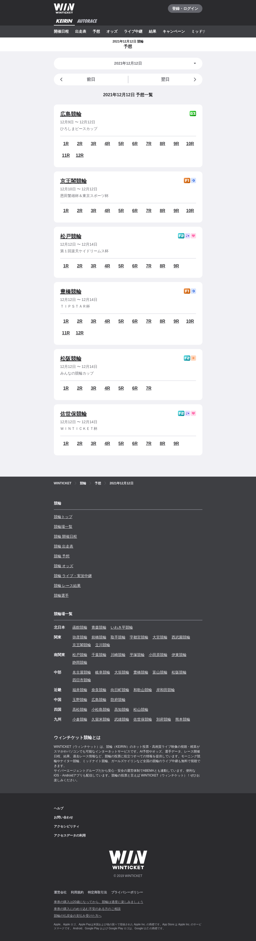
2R (79, 143)
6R (134, 143)
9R (176, 143)
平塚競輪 (137, 655)
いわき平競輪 (122, 627)
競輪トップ (63, 517)
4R (107, 143)
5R (121, 143)
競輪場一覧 (63, 526)
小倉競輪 (79, 719)
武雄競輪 (121, 719)
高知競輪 (121, 709)
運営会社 (60, 892)
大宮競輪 (160, 637)
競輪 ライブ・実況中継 (73, 576)
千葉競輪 (99, 655)
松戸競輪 (70, 236)
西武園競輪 (181, 637)
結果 (152, 31)
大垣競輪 (121, 672)
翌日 (179, 79)
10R (190, 143)
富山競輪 (160, 672)
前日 (76, 79)
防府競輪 (118, 700)
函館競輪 (79, 627)
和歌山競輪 (142, 690)
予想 (96, 31)
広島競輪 (70, 114)
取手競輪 (118, 637)
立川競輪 (102, 645)
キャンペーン (174, 31)
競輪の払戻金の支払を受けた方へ (78, 916)
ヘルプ (58, 808)
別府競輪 (163, 719)
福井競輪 (79, 690)
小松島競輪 (101, 709)
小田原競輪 (158, 655)
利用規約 (77, 892)
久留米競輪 (101, 719)
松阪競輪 (70, 359)
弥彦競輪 (79, 637)
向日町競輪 (120, 690)
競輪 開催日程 (65, 536)
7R (148, 143)
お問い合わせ (63, 817)
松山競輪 (140, 709)
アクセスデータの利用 (70, 835)
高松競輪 (79, 709)
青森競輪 (99, 627)
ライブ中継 (133, 31)
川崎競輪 (118, 655)
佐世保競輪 (73, 414)
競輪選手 (61, 595)
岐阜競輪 (102, 672)
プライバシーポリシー (127, 892)
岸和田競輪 (165, 690)
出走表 (80, 31)
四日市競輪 (81, 680)
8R (162, 143)
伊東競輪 (179, 655)
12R (80, 155)
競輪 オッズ (63, 566)
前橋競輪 (99, 637)
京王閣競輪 (73, 181)
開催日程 (61, 31)
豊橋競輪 (70, 292)
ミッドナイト (202, 31)
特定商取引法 (97, 892)
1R (65, 143)
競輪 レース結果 (67, 585)
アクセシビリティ (66, 826)
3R (93, 143)
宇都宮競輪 (139, 637)
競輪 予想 (62, 556)
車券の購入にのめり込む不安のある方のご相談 (87, 909)
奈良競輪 (99, 690)
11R (66, 155)
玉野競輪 (79, 700)
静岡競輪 (79, 662)
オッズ (112, 31)
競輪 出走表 (63, 546)
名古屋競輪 (81, 672)
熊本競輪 (182, 719)
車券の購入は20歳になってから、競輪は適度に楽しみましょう (98, 902)
